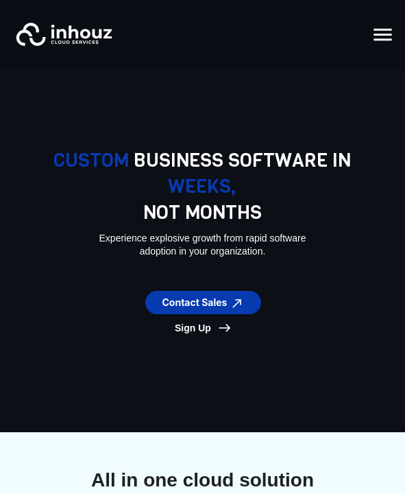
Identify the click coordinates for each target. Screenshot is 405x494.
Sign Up (193, 327)
